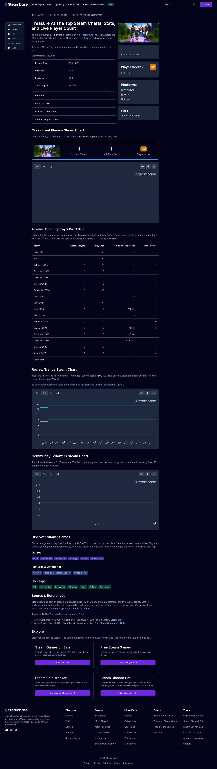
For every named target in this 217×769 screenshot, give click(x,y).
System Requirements (73, 119)
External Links (73, 103)
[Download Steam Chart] (154, 166)
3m (44, 166)
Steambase (10, 716)
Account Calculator (193, 738)
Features (73, 95)
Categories (130, 721)
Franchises (130, 743)
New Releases (102, 732)
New (49, 4)
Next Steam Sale (192, 732)
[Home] (33, 15)
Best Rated (100, 715)
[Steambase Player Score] (143, 67)
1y (51, 166)
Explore (205, 4)
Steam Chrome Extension (94, 4)
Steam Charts (72, 738)
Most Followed (102, 726)
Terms (97, 763)
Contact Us (128, 763)
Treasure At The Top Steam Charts (87, 15)
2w (37, 166)
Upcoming (59, 4)
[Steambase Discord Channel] (6, 730)
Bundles (69, 732)
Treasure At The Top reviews (100, 384)
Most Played (38, 4)
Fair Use (107, 763)
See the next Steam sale (63, 693)
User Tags (129, 726)
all (57, 166)
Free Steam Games (164, 726)
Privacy (86, 763)
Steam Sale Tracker (164, 715)
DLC (67, 721)
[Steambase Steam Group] (11, 730)
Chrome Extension (193, 715)
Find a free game (128, 662)
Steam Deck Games (105, 743)
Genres (128, 715)
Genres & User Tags (73, 111)
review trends (99, 38)
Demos (69, 726)
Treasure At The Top (57, 15)
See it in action (128, 693)
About (117, 763)
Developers (130, 732)
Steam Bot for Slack (193, 726)
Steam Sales (73, 4)
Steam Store (116, 619)
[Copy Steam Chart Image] (148, 166)
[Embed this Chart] (142, 166)
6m (44, 393)
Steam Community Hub (112, 623)
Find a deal (63, 662)
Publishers (129, 738)
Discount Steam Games (166, 721)
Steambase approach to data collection (69, 608)
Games (41, 15)
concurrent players (80, 38)
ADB (71, 70)
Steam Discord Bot (193, 721)
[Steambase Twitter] (16, 730)
